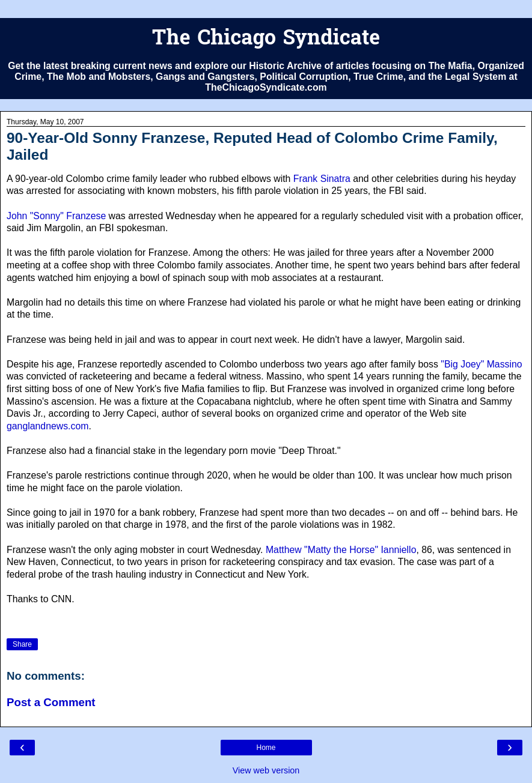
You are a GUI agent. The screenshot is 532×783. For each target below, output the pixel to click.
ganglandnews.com (47, 426)
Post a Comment (51, 702)
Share (22, 644)
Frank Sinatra (321, 179)
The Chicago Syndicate (266, 39)
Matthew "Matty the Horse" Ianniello (341, 550)
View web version (266, 770)
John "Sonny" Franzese (56, 216)
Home (265, 747)
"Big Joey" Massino (481, 364)
